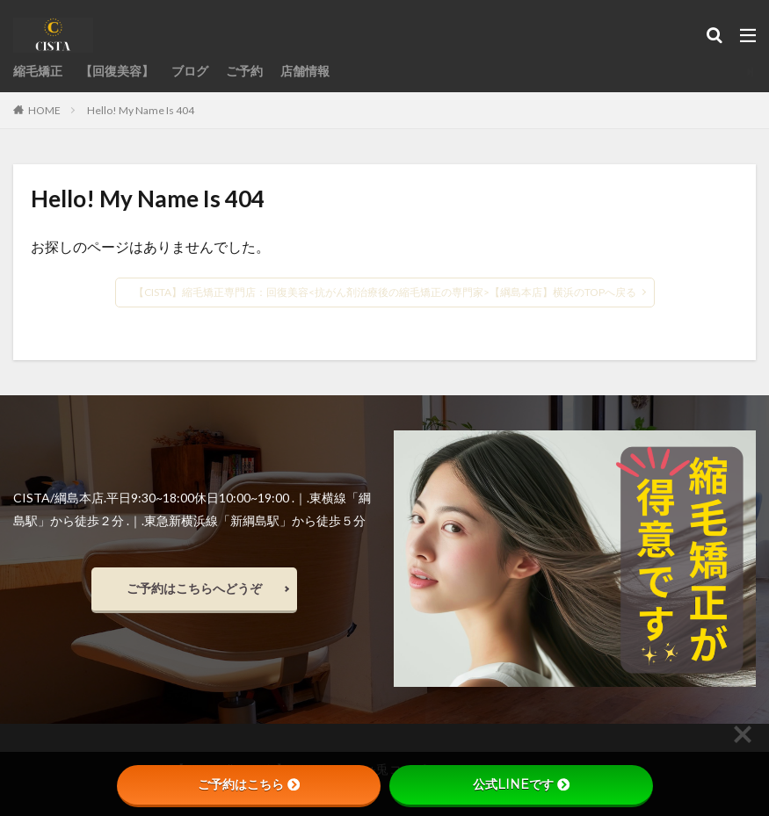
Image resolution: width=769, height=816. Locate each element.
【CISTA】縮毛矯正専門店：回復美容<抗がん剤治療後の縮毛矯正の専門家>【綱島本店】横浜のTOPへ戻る (385, 292)
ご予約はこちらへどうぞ (194, 588)
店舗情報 (305, 71)
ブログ (189, 71)
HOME (44, 110)
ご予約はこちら (249, 784)
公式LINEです (521, 784)
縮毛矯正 (37, 71)
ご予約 (244, 71)
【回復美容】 (117, 71)
